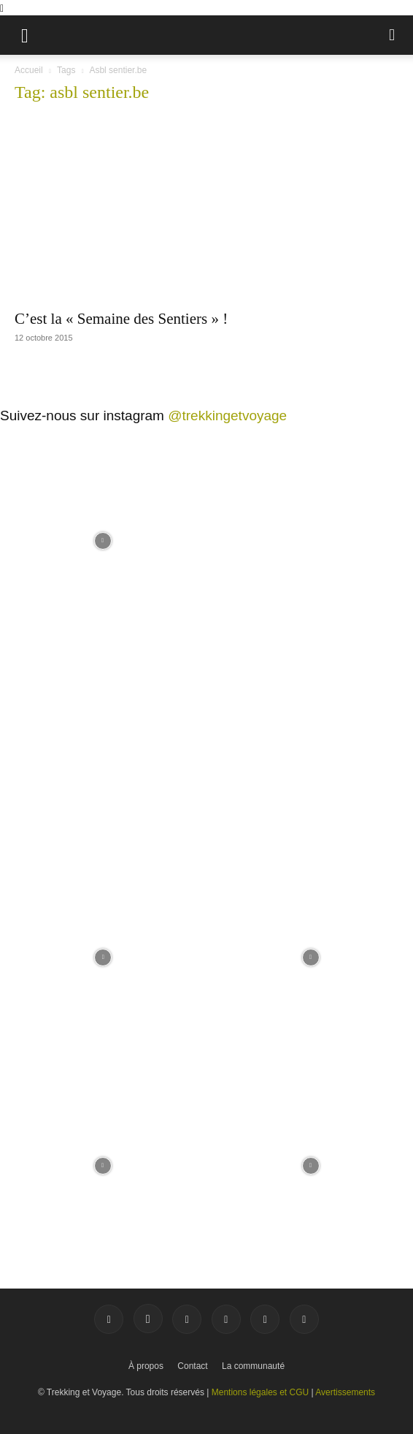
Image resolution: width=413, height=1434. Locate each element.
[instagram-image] (102, 539)
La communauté (253, 1366)
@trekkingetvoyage (227, 415)
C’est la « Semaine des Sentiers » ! (121, 318)
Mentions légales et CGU (260, 1392)
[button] (24, 35)
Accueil (29, 70)
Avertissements (345, 1392)
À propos (145, 1366)
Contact (192, 1366)
